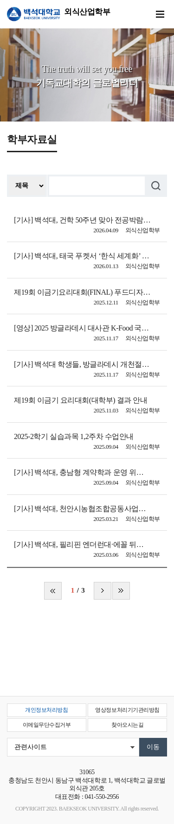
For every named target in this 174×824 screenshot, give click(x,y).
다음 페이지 (102, 591)
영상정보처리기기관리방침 (127, 710)
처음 (53, 591)
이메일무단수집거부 (47, 725)
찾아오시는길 (127, 725)
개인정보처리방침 (46, 710)
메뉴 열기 (160, 14)
